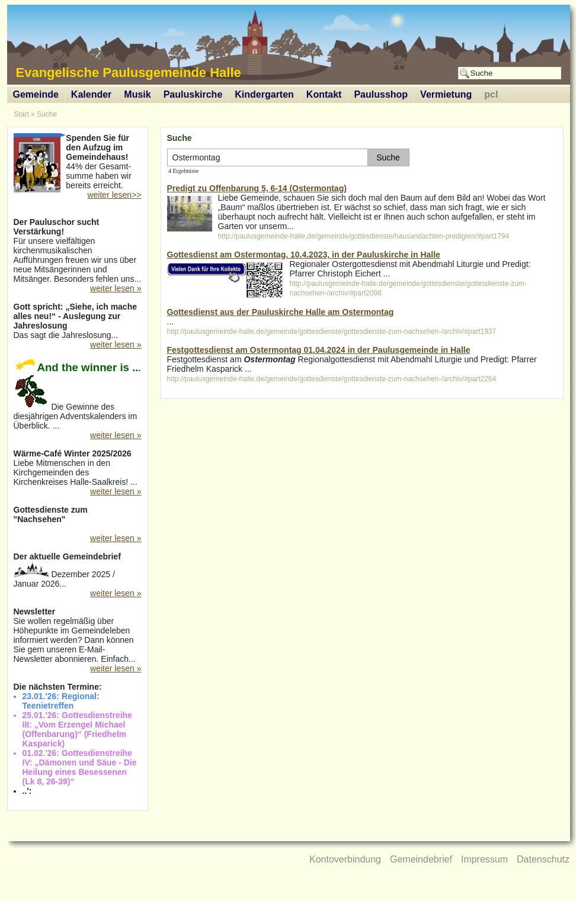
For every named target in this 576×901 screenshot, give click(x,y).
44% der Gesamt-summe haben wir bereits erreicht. (78, 162)
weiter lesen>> (114, 194)
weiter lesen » (115, 288)
